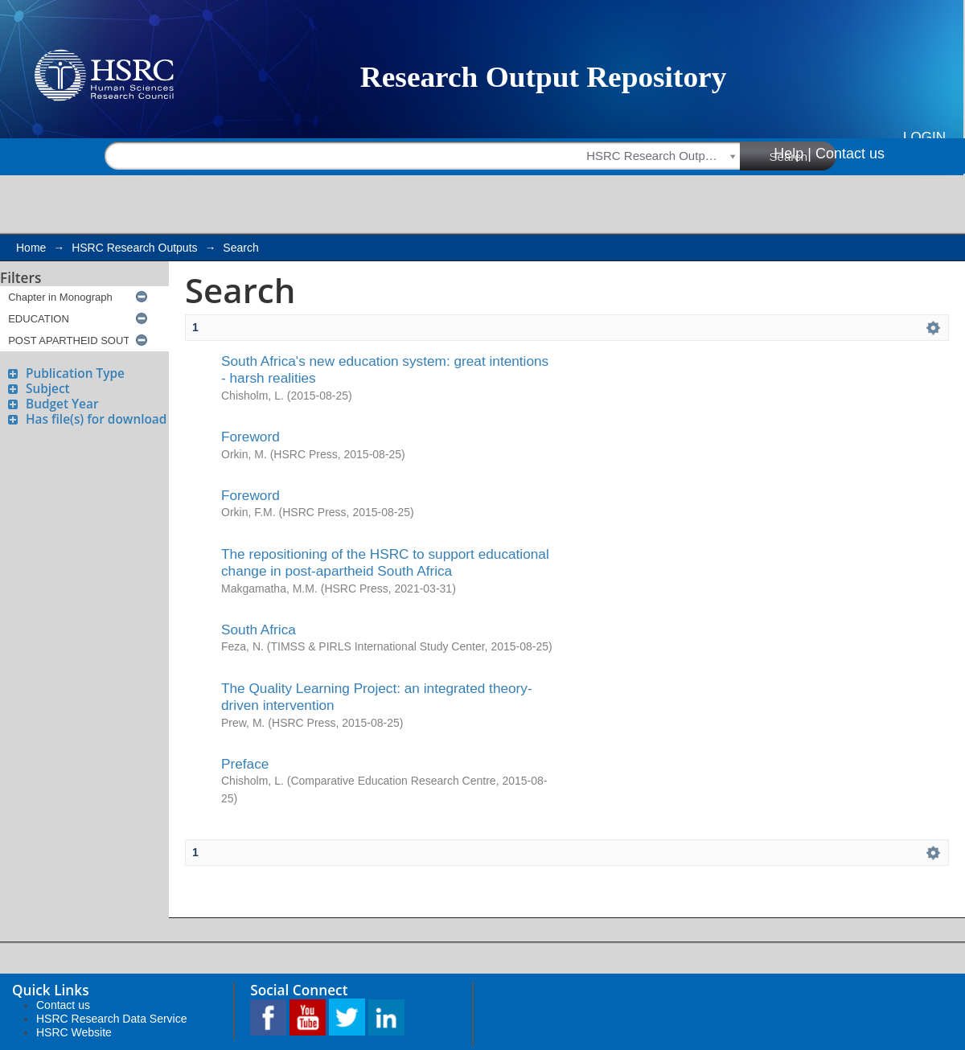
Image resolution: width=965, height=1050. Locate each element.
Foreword (250, 437)
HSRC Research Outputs (134, 247)
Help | (792, 154)
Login (924, 137)
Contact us (850, 154)
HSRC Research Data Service (111, 1018)
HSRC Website (74, 1032)
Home (31, 247)
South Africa (258, 629)
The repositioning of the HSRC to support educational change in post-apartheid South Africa (385, 562)
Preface (245, 764)
